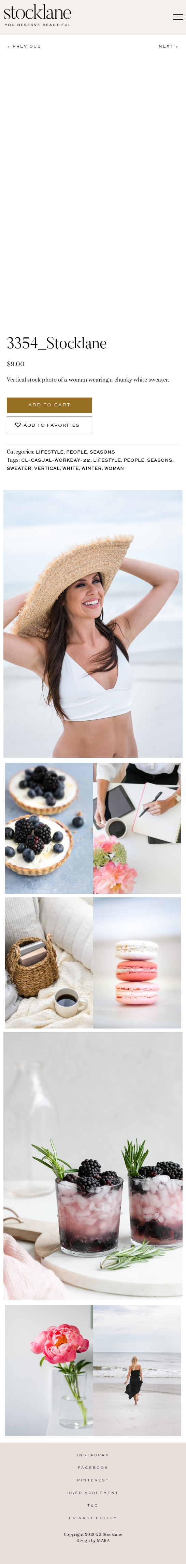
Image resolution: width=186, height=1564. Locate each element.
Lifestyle (49, 453)
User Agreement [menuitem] (93, 1493)
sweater (19, 469)
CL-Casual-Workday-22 (55, 461)
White (70, 469)
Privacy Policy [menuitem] (93, 1518)
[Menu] (178, 17)
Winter (92, 469)
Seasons (102, 453)
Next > (169, 46)
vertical (47, 469)
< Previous (24, 46)
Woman (114, 469)
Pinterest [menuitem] (93, 1480)
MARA (103, 1540)
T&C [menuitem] (93, 1505)
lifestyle (107, 461)
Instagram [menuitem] (93, 1455)
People (76, 453)
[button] (49, 425)
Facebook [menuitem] (93, 1468)
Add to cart (49, 405)
